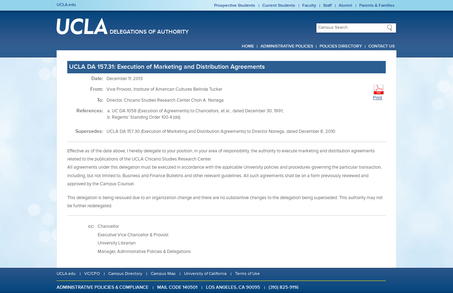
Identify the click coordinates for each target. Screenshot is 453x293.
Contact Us (381, 46)
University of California (205, 274)
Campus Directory (125, 274)
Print (378, 92)
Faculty (309, 6)
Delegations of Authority (149, 32)
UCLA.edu (66, 5)
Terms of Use (247, 274)
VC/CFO (92, 274)
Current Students (278, 6)
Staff (327, 6)
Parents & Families (377, 6)
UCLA (82, 26)
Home (248, 46)
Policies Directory (341, 46)
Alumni (345, 6)
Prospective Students (234, 6)
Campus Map (163, 274)
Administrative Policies (286, 46)
